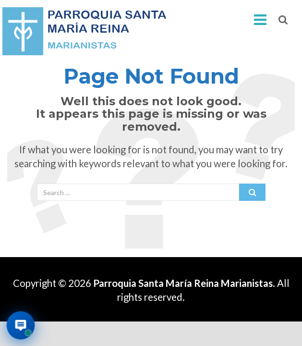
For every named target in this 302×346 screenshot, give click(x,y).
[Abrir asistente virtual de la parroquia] (21, 325)
